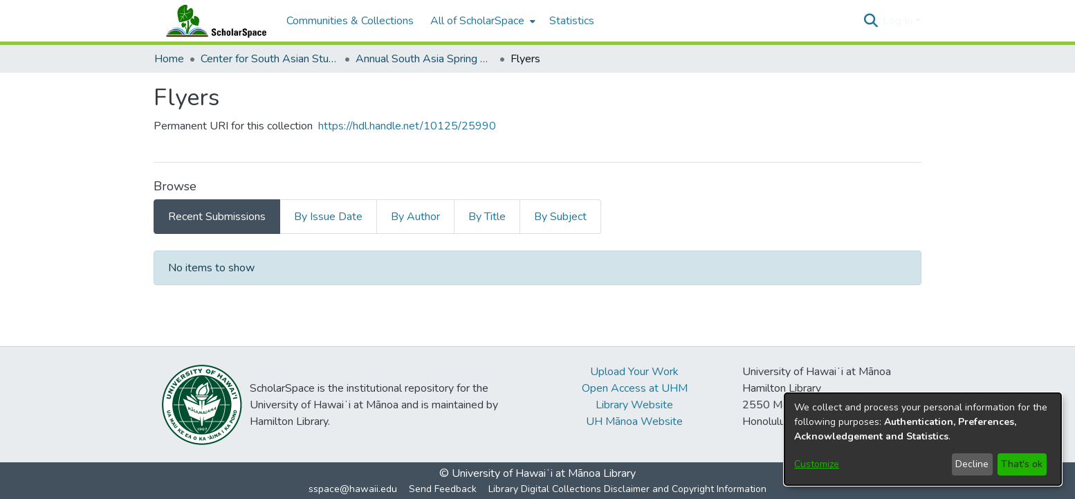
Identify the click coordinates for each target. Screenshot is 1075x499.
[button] (870, 20)
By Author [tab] (415, 216)
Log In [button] (899, 20)
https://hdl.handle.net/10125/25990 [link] (407, 126)
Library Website (634, 404)
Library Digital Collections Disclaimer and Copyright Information (627, 489)
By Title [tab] (487, 216)
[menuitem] (481, 21)
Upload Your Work (634, 371)
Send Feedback (443, 489)
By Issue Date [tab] (328, 216)
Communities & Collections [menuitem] (350, 20)
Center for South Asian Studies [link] (270, 58)
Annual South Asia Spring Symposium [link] (425, 58)
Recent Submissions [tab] (217, 216)
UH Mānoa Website (634, 421)
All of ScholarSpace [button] (477, 20)
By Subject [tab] (560, 216)
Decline (972, 464)
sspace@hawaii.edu (353, 489)
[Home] (213, 20)
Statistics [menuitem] (571, 20)
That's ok (1021, 464)
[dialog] (922, 439)
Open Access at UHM (635, 388)
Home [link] (169, 58)
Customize (816, 464)
